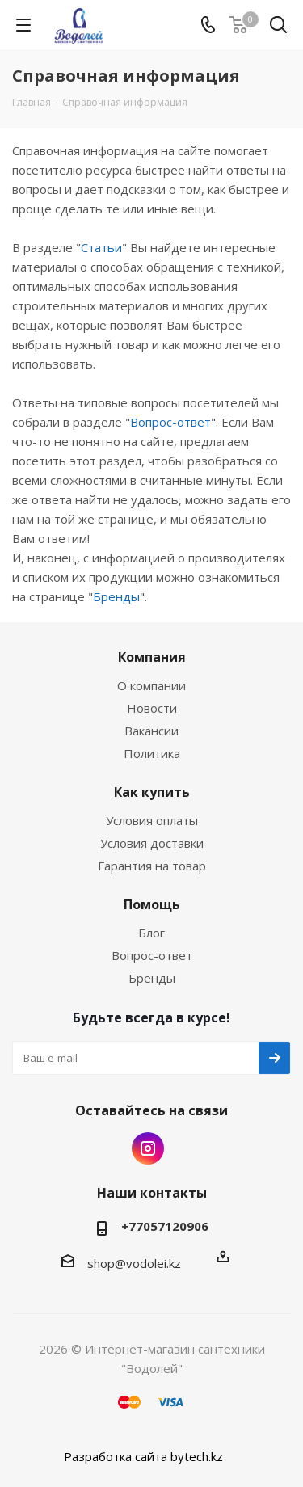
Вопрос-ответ (170, 422)
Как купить (152, 792)
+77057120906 (164, 1226)
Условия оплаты (152, 820)
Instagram (148, 1148)
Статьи (101, 247)
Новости (152, 708)
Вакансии (151, 730)
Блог (151, 933)
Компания (152, 657)
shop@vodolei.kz (134, 1263)
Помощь (152, 904)
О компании (151, 685)
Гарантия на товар (152, 865)
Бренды (116, 596)
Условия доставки (152, 843)
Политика (152, 753)
